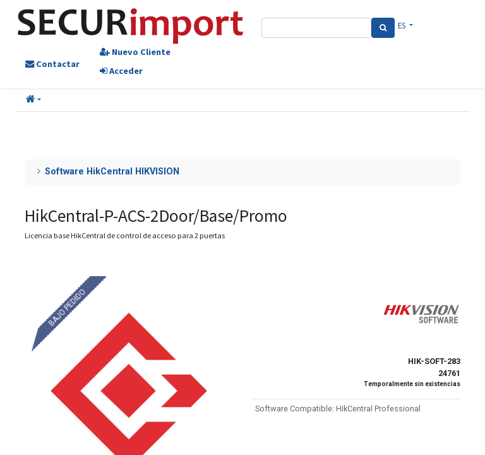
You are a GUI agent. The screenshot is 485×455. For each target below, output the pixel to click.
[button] (33, 100)
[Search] (383, 28)
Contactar (52, 64)
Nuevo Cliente (135, 52)
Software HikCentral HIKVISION (112, 171)
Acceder (121, 70)
